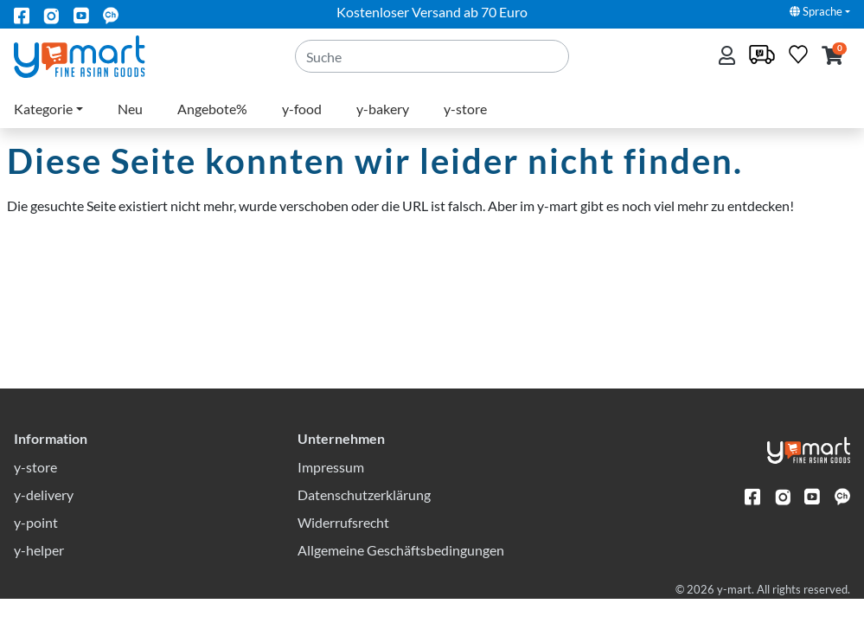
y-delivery (44, 519)
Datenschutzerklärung (364, 519)
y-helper (39, 574)
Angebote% (212, 108)
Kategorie (43, 108)
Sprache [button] (816, 11)
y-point (36, 546)
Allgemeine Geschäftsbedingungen (401, 574)
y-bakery (382, 108)
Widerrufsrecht (343, 546)
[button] (832, 56)
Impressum (331, 491)
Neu (130, 108)
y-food (302, 108)
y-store (465, 108)
